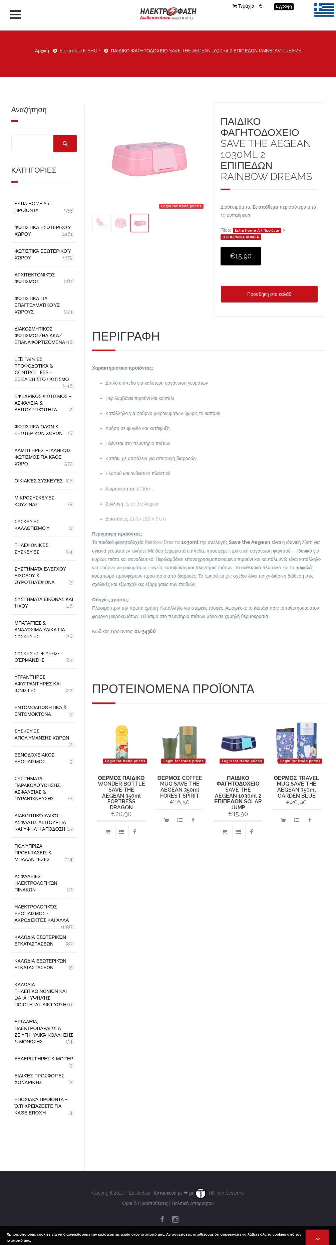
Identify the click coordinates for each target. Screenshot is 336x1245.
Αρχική (42, 50)
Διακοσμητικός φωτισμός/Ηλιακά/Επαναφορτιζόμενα (40, 335)
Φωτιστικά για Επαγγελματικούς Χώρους (37, 305)
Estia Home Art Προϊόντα (257, 230)
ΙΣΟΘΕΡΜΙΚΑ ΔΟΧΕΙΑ (241, 237)
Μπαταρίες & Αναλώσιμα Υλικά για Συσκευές (40, 629)
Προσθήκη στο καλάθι (269, 294)
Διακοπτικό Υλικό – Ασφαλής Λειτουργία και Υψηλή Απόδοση (40, 822)
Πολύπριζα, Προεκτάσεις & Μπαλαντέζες (33, 852)
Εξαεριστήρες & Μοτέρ (44, 1058)
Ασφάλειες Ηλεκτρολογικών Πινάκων (36, 883)
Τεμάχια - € (248, 6)
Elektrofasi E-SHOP (80, 50)
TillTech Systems (219, 1193)
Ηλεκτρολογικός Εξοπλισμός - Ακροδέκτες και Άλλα (42, 913)
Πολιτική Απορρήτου (193, 1203)
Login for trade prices (181, 206)
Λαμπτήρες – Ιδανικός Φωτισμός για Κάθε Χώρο (43, 457)
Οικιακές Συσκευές (39, 480)
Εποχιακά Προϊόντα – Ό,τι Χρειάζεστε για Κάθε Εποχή (41, 1106)
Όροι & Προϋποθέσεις (145, 1203)
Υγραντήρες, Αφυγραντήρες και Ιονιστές (38, 683)
